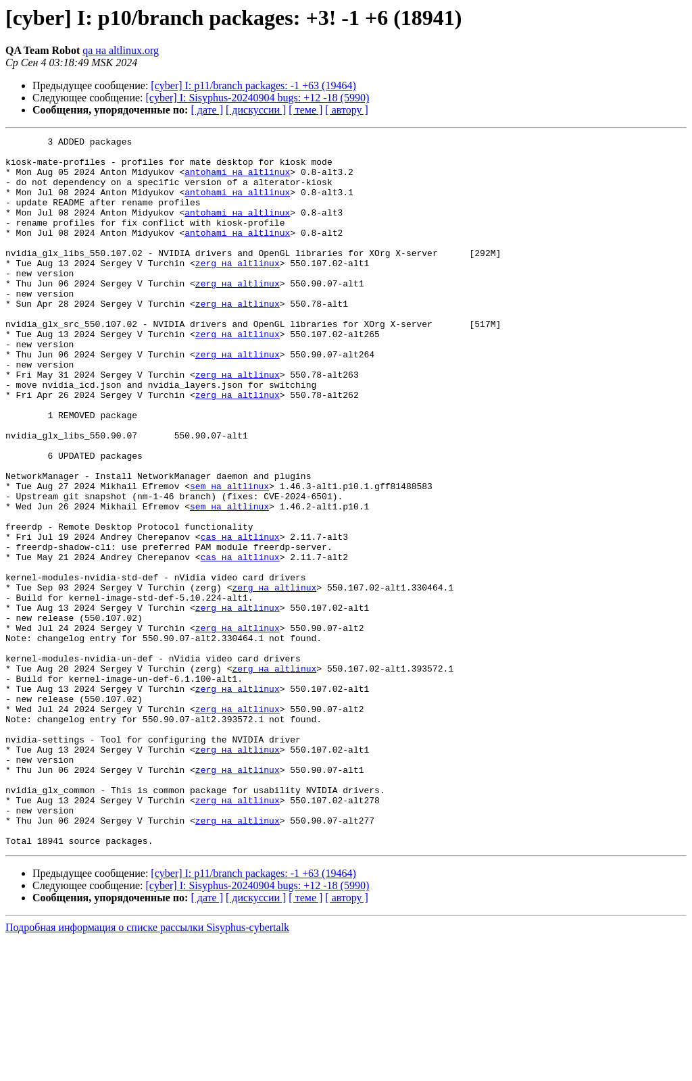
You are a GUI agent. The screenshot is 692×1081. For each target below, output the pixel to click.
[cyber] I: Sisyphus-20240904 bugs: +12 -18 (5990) (258, 97)
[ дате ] (207, 110)
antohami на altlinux (237, 180)
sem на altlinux (229, 557)
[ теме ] (305, 110)
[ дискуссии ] (256, 110)
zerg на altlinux (237, 289)
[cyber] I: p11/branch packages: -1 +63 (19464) (253, 85)
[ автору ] (346, 110)
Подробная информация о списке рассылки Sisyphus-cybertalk (147, 1069)
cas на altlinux (240, 617)
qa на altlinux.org (120, 50)
